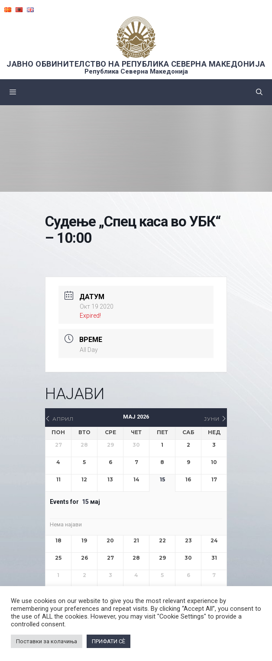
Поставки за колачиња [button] (46, 641)
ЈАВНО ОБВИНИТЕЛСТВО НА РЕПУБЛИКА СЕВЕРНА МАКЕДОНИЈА (136, 63)
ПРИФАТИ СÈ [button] (108, 641)
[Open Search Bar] (259, 92)
